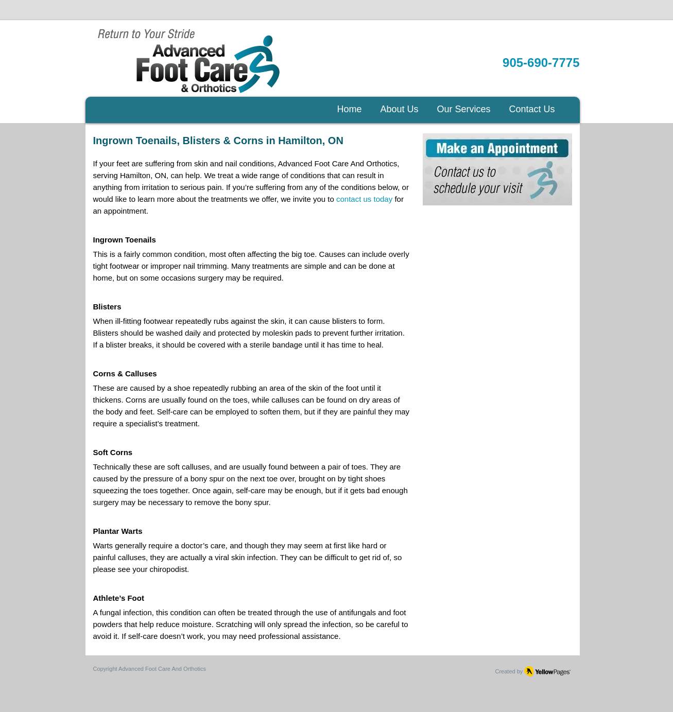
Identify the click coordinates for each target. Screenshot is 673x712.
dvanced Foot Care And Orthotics (164, 669)
